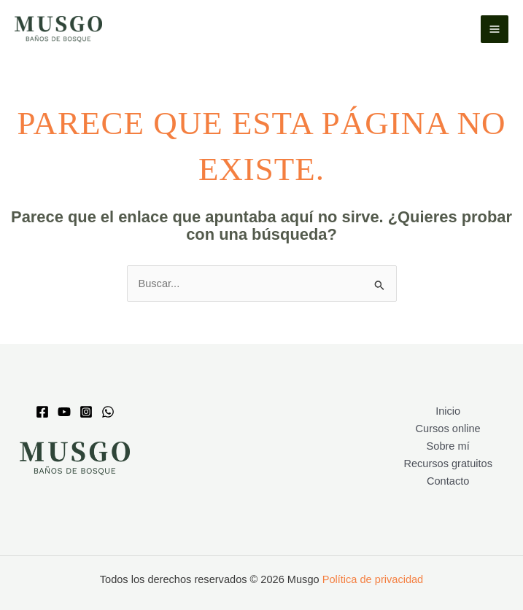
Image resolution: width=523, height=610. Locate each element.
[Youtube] (64, 411)
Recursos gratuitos (447, 463)
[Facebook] (42, 411)
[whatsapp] (108, 411)
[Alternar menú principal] (494, 29)
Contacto (448, 481)
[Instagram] (86, 411)
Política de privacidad (373, 579)
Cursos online (448, 428)
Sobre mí (448, 446)
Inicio (447, 411)
